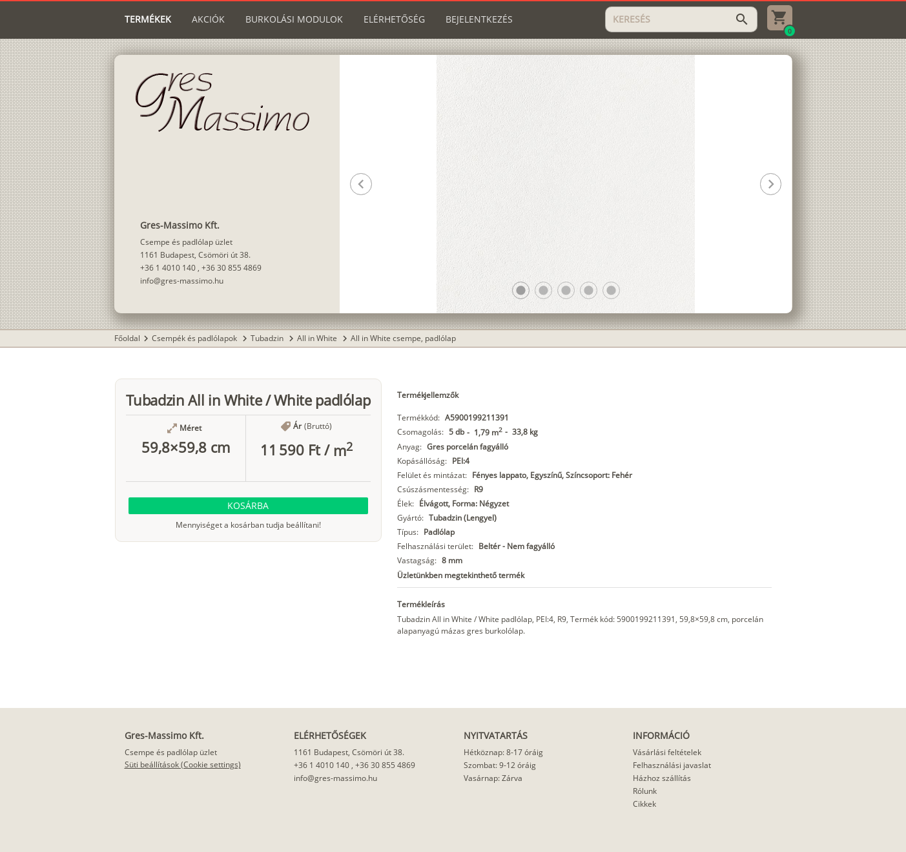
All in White (318, 338)
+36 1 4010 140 (168, 267)
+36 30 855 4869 (231, 267)
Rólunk (645, 790)
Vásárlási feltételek (667, 752)
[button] (521, 290)
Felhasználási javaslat (672, 765)
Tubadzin (268, 338)
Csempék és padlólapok (195, 338)
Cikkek (644, 803)
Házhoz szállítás (662, 778)
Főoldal (127, 338)
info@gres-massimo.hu (181, 280)
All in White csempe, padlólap (403, 338)
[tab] (147, 19)
